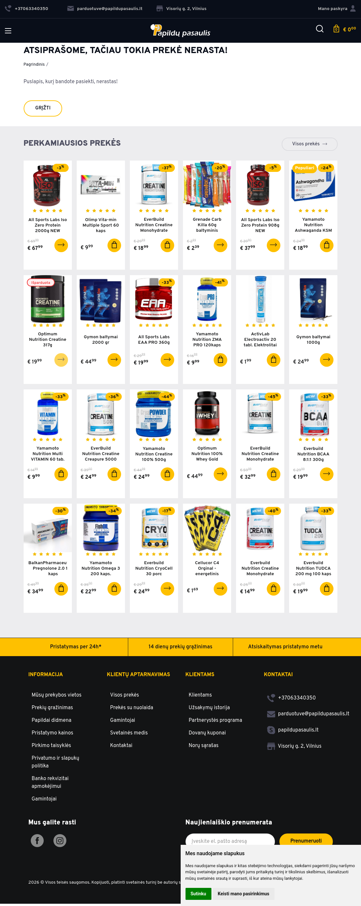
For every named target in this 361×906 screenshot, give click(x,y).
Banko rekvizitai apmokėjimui (50, 784)
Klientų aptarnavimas (138, 677)
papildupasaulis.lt (293, 732)
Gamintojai (44, 801)
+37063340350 (291, 700)
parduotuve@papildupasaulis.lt (104, 9)
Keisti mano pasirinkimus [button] (243, 893)
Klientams (200, 677)
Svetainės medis (129, 735)
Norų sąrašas (204, 747)
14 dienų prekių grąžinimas (180, 649)
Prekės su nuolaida (131, 710)
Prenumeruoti (306, 843)
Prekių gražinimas (52, 710)
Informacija (45, 677)
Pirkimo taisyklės (51, 747)
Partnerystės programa (215, 722)
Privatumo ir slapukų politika (55, 764)
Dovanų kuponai (207, 735)
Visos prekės (306, 144)
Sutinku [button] (198, 893)
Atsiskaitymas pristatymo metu (285, 649)
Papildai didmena (52, 722)
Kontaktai (121, 747)
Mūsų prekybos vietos (57, 697)
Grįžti (43, 108)
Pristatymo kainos (52, 735)
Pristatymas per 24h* (75, 649)
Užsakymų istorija (209, 710)
